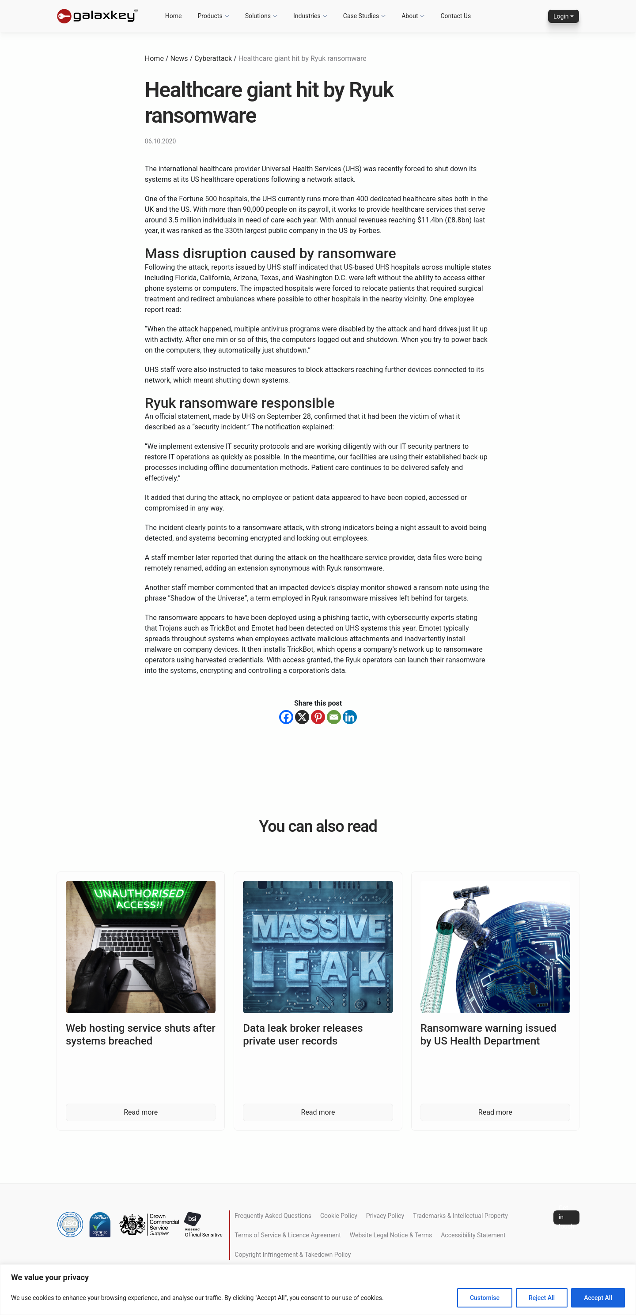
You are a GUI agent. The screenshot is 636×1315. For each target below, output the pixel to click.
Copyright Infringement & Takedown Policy (293, 1254)
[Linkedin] (350, 717)
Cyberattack (213, 58)
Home (154, 58)
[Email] (334, 717)
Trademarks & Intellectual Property (460, 1215)
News (179, 58)
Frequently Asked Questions (273, 1215)
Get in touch (566, 1217)
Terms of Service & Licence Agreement (288, 1235)
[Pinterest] (318, 717)
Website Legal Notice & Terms (391, 1235)
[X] (302, 717)
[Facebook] (286, 717)
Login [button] (561, 16)
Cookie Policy (338, 1215)
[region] (318, 1289)
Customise (485, 1297)
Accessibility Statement (473, 1235)
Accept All (598, 1297)
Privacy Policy (385, 1215)
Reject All (542, 1297)
